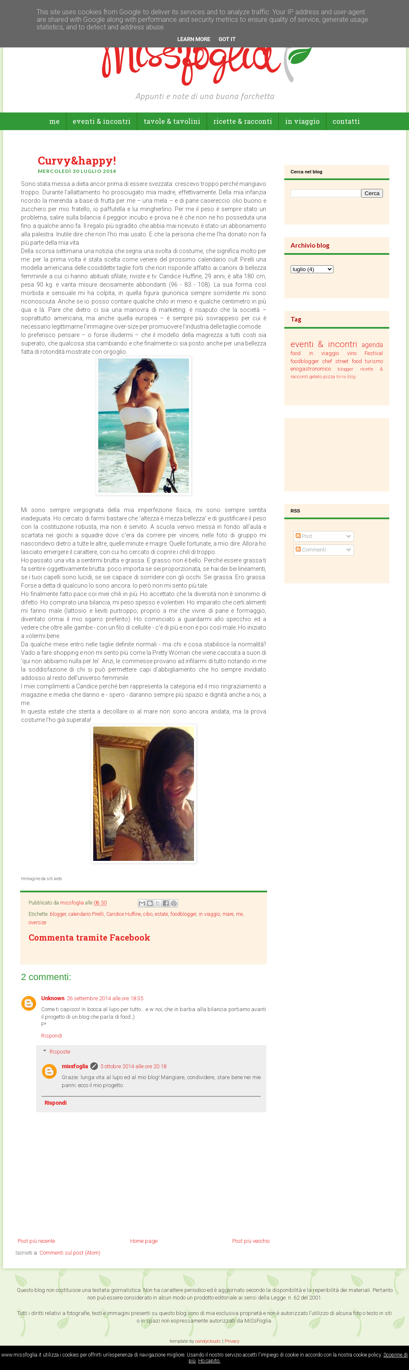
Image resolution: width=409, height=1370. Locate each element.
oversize (37, 923)
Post (304, 536)
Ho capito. (209, 1361)
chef (327, 361)
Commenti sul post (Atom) (69, 1253)
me (239, 914)
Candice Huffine (123, 914)
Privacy (232, 1341)
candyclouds (208, 1341)
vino (352, 353)
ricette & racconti (242, 121)
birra (341, 376)
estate (161, 914)
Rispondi (51, 1036)
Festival (373, 353)
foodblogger (183, 914)
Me (54, 121)
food (296, 353)
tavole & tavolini (172, 121)
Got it (227, 39)
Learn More (193, 39)
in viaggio (302, 121)
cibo (147, 914)
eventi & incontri (102, 121)
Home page (143, 1241)
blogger (58, 914)
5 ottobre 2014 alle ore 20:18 (133, 1066)
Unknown (52, 998)
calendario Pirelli (86, 914)
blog (351, 376)
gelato (315, 376)
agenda (372, 345)
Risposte (60, 1051)
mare (228, 914)
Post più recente (36, 1241)
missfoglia (75, 1066)
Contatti (346, 121)
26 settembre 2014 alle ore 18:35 (105, 998)
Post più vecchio (251, 1241)
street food (348, 361)
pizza (329, 376)
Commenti (311, 549)
